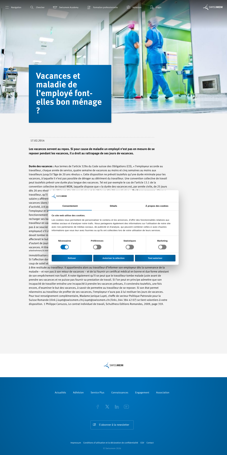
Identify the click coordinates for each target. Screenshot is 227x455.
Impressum (76, 443)
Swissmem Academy (65, 7)
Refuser (72, 258)
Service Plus (97, 393)
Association (162, 393)
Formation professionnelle (102, 7)
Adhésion (133, 7)
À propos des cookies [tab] (156, 206)
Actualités (60, 393)
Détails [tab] (113, 206)
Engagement (142, 393)
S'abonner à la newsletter (114, 425)
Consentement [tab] (70, 206)
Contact (150, 443)
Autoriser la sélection (113, 258)
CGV (142, 443)
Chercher (36, 7)
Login (155, 7)
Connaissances (119, 393)
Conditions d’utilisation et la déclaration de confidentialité (110, 443)
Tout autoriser (155, 258)
